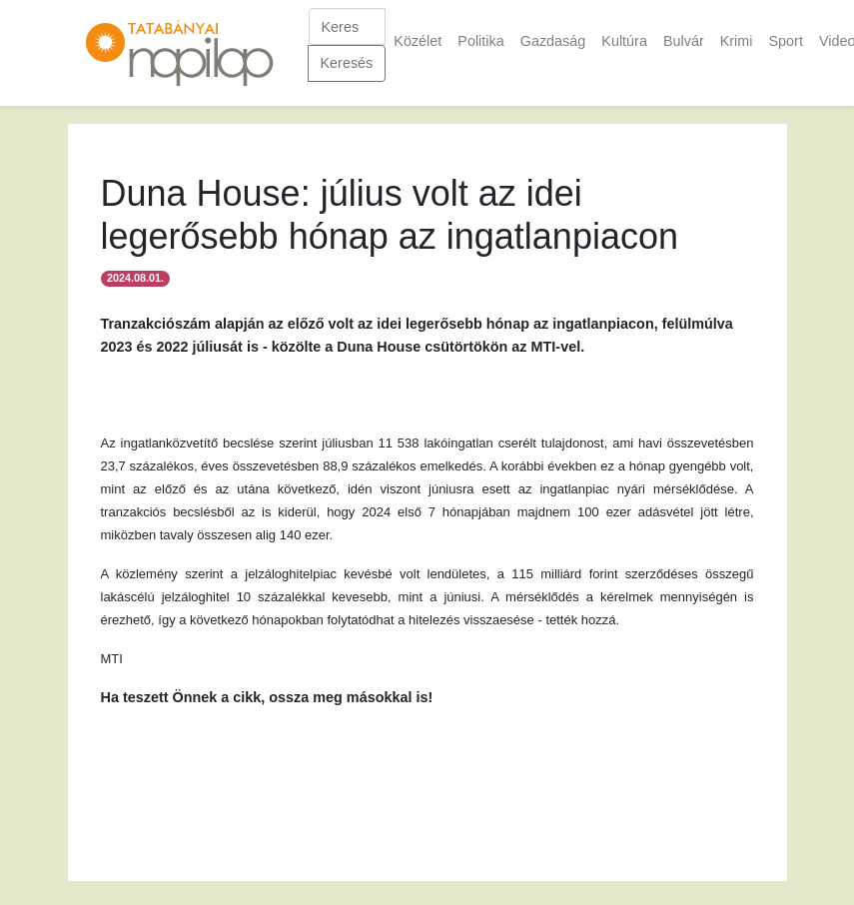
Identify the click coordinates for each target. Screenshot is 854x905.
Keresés (347, 63)
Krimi (736, 41)
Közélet (417, 41)
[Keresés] (348, 26)
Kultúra (624, 41)
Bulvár (683, 41)
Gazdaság (553, 41)
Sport (785, 41)
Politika (480, 41)
